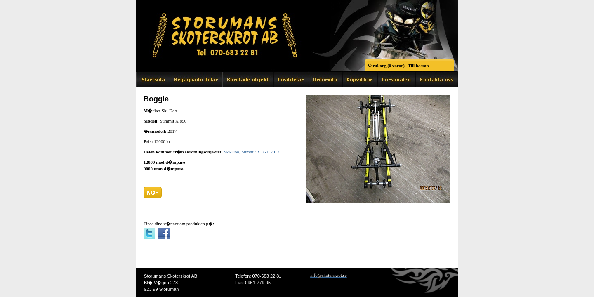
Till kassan (418, 65)
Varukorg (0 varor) (386, 65)
